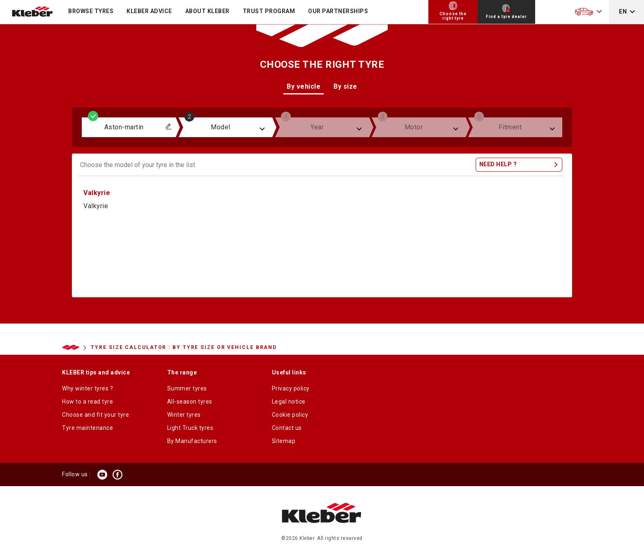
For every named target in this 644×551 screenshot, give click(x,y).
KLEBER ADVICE (149, 11)
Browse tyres (90, 11)
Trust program (269, 11)
